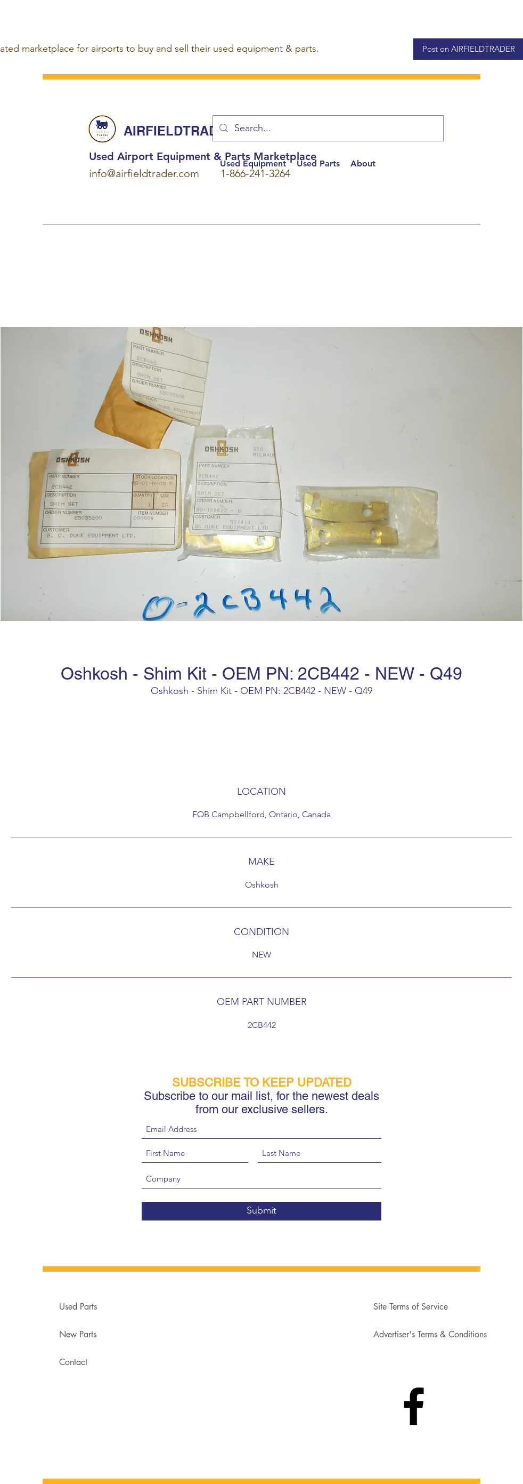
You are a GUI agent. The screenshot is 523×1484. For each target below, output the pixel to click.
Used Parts (78, 1306)
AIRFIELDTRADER (179, 130)
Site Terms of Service (410, 1306)
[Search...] (327, 128)
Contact (73, 1362)
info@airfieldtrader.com (144, 173)
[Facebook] (414, 1406)
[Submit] (261, 1211)
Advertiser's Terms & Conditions (430, 1334)
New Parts (77, 1334)
